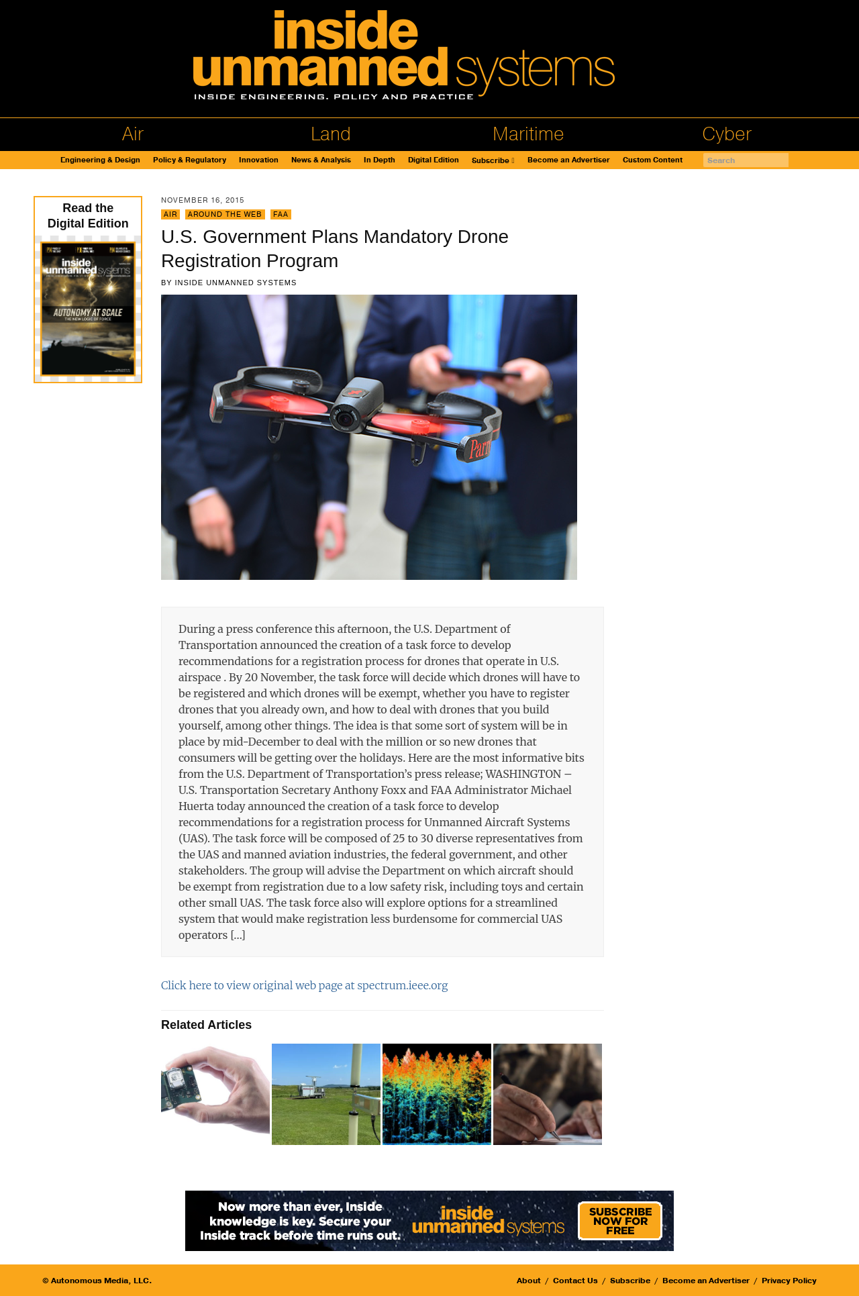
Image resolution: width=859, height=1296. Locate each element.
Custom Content (653, 160)
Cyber (727, 134)
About (529, 1280)
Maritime (528, 134)
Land (331, 134)
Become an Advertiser (568, 160)
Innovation (259, 160)
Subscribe (490, 161)
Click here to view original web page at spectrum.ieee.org (304, 985)
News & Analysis (321, 160)
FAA (281, 214)
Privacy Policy (789, 1280)
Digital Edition (433, 160)
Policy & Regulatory (189, 160)
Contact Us (575, 1280)
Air (133, 134)
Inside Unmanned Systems (235, 283)
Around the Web (225, 214)
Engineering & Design (100, 160)
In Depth (379, 160)
